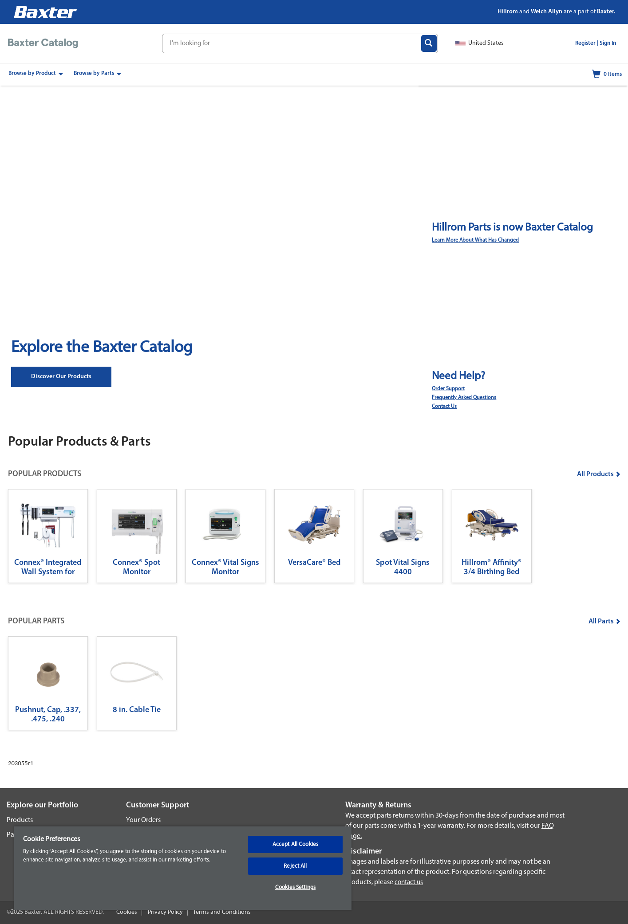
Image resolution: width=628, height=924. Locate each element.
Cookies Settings (295, 887)
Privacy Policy (165, 912)
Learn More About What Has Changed (475, 240)
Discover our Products (61, 376)
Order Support (448, 389)
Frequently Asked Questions (464, 397)
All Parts (604, 621)
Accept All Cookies (295, 844)
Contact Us (444, 406)
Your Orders (143, 820)
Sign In (608, 43)
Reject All (295, 866)
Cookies (126, 912)
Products (20, 820)
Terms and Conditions (222, 912)
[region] (183, 868)
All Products (598, 474)
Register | (586, 43)
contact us (409, 882)
